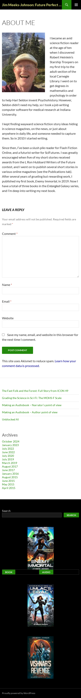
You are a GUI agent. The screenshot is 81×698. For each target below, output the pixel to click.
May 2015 (8, 484)
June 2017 (8, 470)
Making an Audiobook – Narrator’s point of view (31, 405)
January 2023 (10, 445)
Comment (10, 233)
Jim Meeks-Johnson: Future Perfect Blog (32, 5)
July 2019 (8, 459)
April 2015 (8, 488)
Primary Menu (76, 5)
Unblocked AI (10, 419)
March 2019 (9, 463)
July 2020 (8, 455)
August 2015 (10, 477)
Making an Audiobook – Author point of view (30, 412)
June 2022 (8, 452)
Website (8, 318)
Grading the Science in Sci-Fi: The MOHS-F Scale (31, 398)
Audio (46, 572)
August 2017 (10, 466)
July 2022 (8, 448)
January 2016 (10, 473)
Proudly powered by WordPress (18, 693)
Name (7, 285)
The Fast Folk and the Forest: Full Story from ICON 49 (35, 390)
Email (6, 301)
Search (6, 510)
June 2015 (8, 480)
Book (8, 572)
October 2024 (10, 441)
